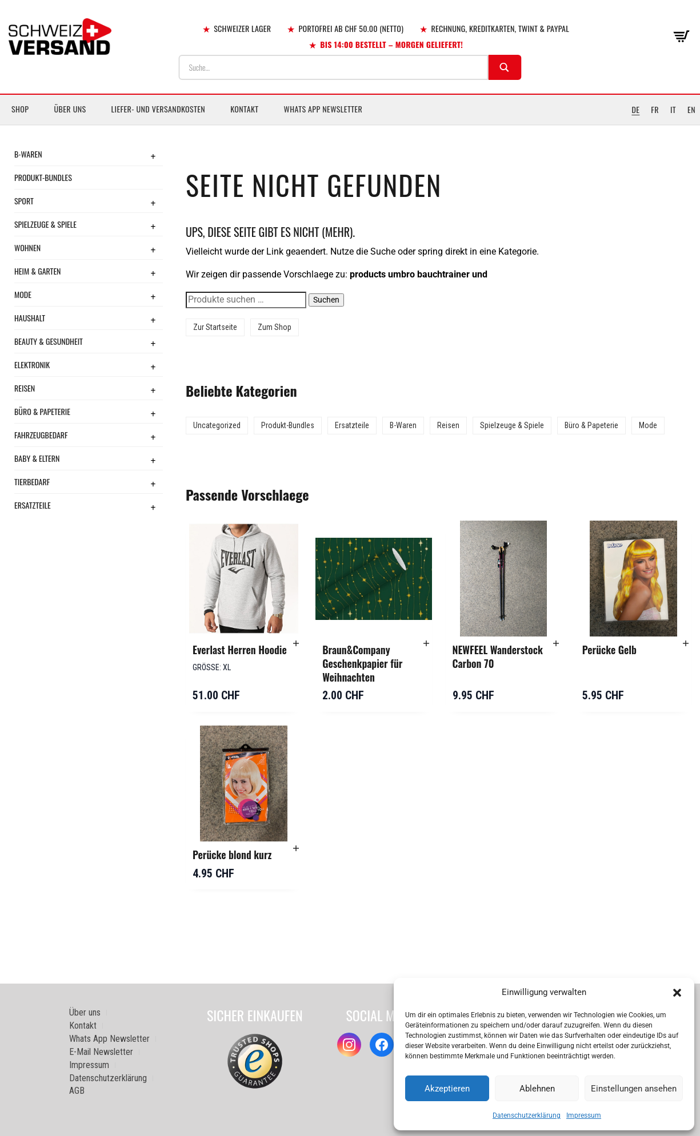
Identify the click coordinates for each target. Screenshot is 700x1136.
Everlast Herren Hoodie (240, 649)
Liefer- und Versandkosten (158, 109)
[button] (677, 992)
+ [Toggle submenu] (153, 156)
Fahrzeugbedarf (41, 435)
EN (691, 109)
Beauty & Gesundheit (48, 341)
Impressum (583, 1115)
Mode (22, 294)
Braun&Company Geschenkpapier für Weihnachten (362, 663)
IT (673, 109)
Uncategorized (217, 425)
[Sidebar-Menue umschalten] (350, 125)
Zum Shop (274, 327)
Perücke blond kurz (232, 854)
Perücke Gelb (609, 649)
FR (655, 109)
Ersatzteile (32, 505)
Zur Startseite (215, 327)
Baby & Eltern (36, 458)
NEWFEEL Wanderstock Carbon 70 (498, 656)
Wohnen (27, 247)
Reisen (24, 388)
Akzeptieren (447, 1088)
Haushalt (29, 318)
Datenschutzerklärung (527, 1115)
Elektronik (32, 364)
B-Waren (28, 154)
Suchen (326, 299)
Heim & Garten (37, 271)
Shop (20, 109)
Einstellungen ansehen (634, 1088)
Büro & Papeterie (42, 411)
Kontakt (244, 109)
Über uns (70, 109)
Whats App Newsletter (323, 109)
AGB (77, 1090)
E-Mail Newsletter (101, 1051)
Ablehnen (537, 1088)
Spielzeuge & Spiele (45, 224)
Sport (24, 201)
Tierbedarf (32, 482)
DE (635, 109)
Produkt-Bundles (43, 177)
